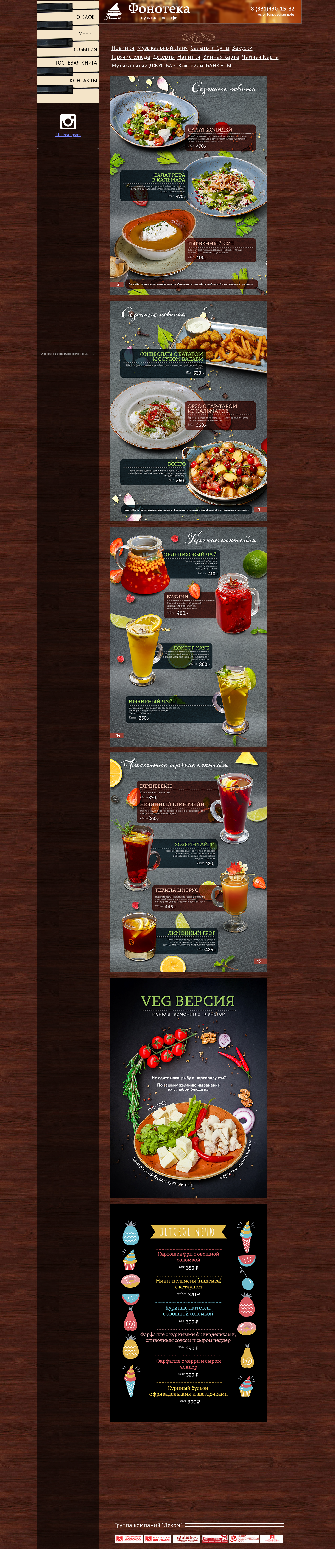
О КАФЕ (85, 17)
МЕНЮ (86, 33)
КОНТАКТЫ (83, 80)
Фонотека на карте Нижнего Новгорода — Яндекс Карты (70, 353)
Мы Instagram (68, 134)
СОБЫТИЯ (85, 49)
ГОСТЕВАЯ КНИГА (76, 62)
